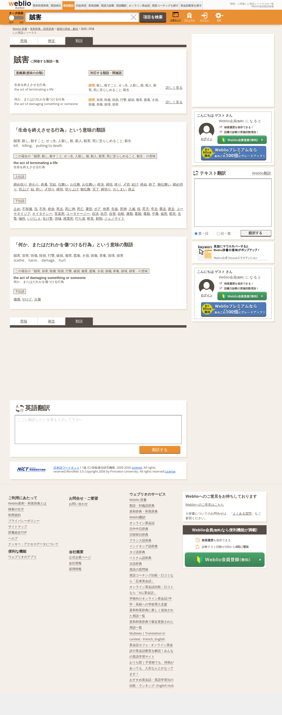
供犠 (58, 218)
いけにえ (34, 218)
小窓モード (175, 17)
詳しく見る (174, 87)
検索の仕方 (16, 509)
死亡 (80, 208)
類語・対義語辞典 (142, 505)
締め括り (20, 184)
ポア (97, 208)
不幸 (42, 208)
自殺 (121, 213)
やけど (27, 299)
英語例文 (56, 5)
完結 (52, 184)
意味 (23, 40)
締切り (106, 189)
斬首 (90, 218)
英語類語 (68, 5)
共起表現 (81, 5)
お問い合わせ (78, 504)
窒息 (172, 213)
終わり (34, 184)
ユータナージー (78, 213)
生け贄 (48, 218)
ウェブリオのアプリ (22, 557)
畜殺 (138, 213)
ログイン (204, 20)
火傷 (37, 299)
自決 (95, 213)
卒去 (154, 208)
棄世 (89, 208)
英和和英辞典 (41, 5)
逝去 (171, 208)
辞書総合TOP (17, 532)
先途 (114, 208)
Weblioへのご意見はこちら (205, 504)
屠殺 (129, 213)
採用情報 (75, 569)
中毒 (155, 213)
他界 (106, 208)
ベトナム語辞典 (140, 558)
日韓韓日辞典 (138, 534)
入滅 (131, 208)
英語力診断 (107, 5)
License (137, 468)
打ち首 (80, 218)
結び (135, 184)
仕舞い (63, 184)
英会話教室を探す (191, 5)
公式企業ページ (80, 557)
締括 (109, 184)
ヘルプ (13, 538)
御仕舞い (164, 184)
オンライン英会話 (139, 5)
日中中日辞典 (138, 529)
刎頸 (99, 218)
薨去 (162, 208)
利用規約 (14, 515)
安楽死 (59, 213)
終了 (152, 184)
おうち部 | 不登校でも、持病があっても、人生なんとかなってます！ (151, 668)
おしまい (119, 189)
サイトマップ (17, 526)
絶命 (51, 208)
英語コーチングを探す (165, 5)
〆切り (50, 189)
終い (39, 189)
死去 (59, 208)
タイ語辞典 (137, 552)
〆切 (126, 184)
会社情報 (75, 563)
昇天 (145, 208)
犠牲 (22, 218)
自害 (112, 213)
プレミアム (189, 20)
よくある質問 (242, 513)
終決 (100, 184)
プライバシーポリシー (24, 521)
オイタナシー (42, 213)
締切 (59, 189)
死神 (123, 208)
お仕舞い (89, 184)
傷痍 (17, 299)
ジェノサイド (114, 218)
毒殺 (146, 213)
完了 (95, 189)
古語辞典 (135, 563)
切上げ (24, 189)
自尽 (103, 213)
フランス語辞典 (140, 540)
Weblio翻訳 (261, 173)
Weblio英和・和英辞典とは (27, 503)
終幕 (44, 184)
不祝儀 (27, 208)
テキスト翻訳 (213, 173)
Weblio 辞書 (20, 28)
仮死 (164, 213)
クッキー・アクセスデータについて (33, 544)
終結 (143, 184)
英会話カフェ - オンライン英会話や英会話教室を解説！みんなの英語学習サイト (151, 651)
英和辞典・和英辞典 (42, 28)
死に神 (70, 208)
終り (117, 184)
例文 (51, 40)
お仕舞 (75, 184)
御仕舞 (85, 189)
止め (17, 208)
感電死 (68, 218)
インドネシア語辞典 (143, 546)
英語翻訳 (121, 5)
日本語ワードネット (66, 468)
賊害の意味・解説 (67, 28)
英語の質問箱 (138, 569)
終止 (131, 189)
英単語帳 (93, 5)
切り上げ (72, 189)
